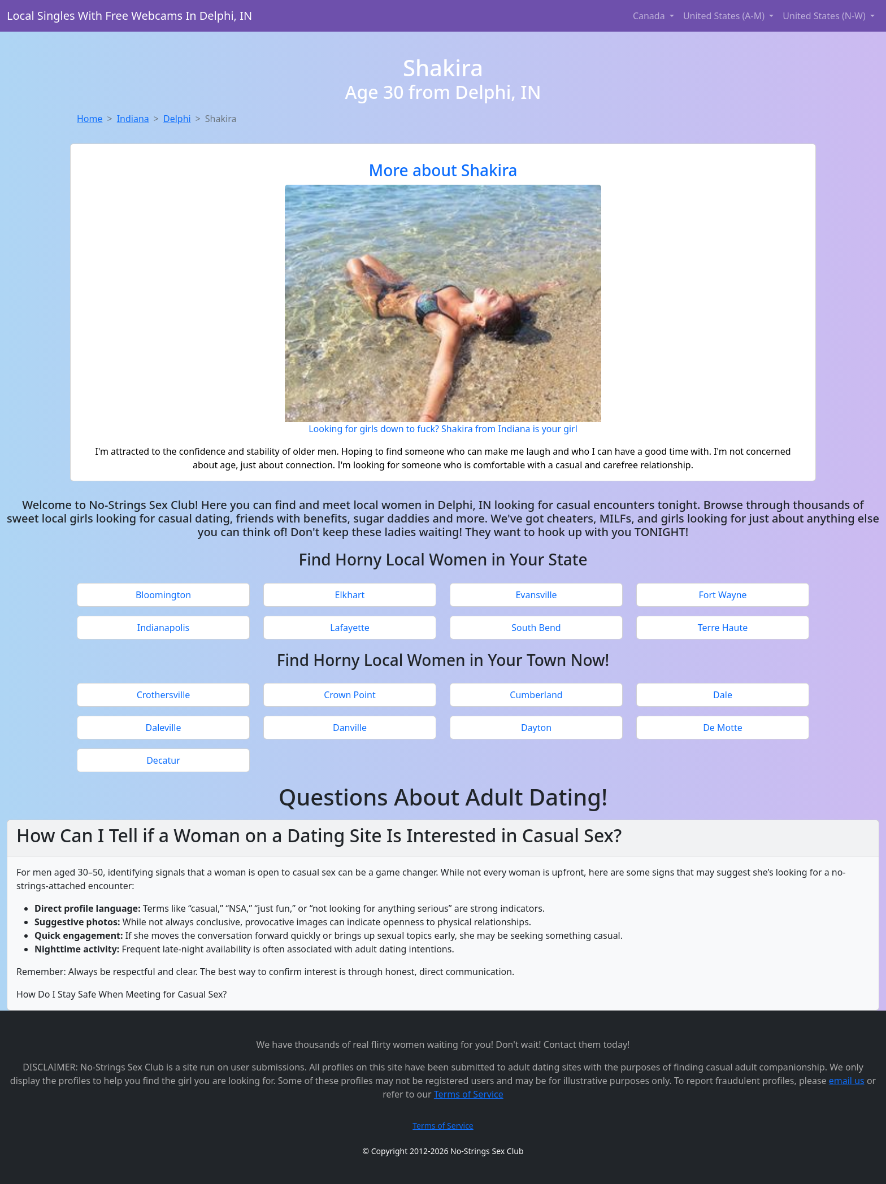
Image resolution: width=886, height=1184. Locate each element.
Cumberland (536, 695)
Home (90, 118)
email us (847, 1080)
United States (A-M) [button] (725, 16)
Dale (722, 695)
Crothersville (163, 695)
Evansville (536, 595)
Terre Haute (723, 627)
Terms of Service (468, 1094)
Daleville (163, 727)
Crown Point (350, 695)
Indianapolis (163, 627)
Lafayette (350, 627)
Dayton (536, 727)
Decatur (163, 760)
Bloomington (163, 595)
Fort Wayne (722, 595)
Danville (350, 727)
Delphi (177, 118)
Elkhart (350, 595)
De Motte (722, 727)
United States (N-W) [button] (825, 16)
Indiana (133, 118)
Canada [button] (650, 16)
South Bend (536, 627)
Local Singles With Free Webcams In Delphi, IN (129, 15)
